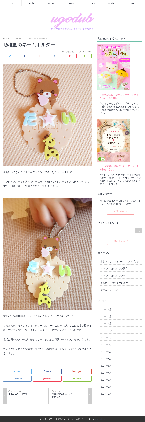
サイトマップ (121, 241)
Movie (111, 3)
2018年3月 (105, 323)
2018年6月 (105, 316)
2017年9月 (105, 351)
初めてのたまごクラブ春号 (114, 275)
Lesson (71, 3)
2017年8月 (105, 358)
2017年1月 (105, 394)
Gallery (91, 3)
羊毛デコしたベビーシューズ (115, 282)
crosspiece (100, 419)
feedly (77, 379)
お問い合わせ (121, 211)
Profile (31, 3)
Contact (131, 3)
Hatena (17, 379)
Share (47, 371)
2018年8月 (105, 309)
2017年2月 (105, 386)
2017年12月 (106, 330)
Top (12, 3)
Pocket (47, 379)
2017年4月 (105, 372)
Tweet (17, 371)
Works (51, 3)
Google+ (77, 371)
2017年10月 (106, 344)
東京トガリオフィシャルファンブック (119, 261)
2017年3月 (105, 379)
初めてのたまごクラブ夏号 (114, 268)
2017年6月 (105, 365)
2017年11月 (106, 337)
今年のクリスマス (109, 289)
